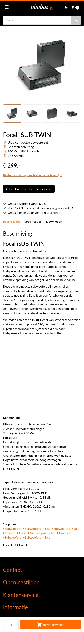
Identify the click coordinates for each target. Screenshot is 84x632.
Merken (9, 533)
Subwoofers (12, 528)
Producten (65, 533)
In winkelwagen (50, 624)
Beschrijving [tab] (11, 221)
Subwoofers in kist (36, 528)
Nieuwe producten (41, 533)
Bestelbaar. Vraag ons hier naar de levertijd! (32, 175)
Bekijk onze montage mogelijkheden (28, 189)
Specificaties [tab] (32, 221)
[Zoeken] (76, 20)
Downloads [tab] (54, 221)
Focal (21, 533)
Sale (75, 528)
